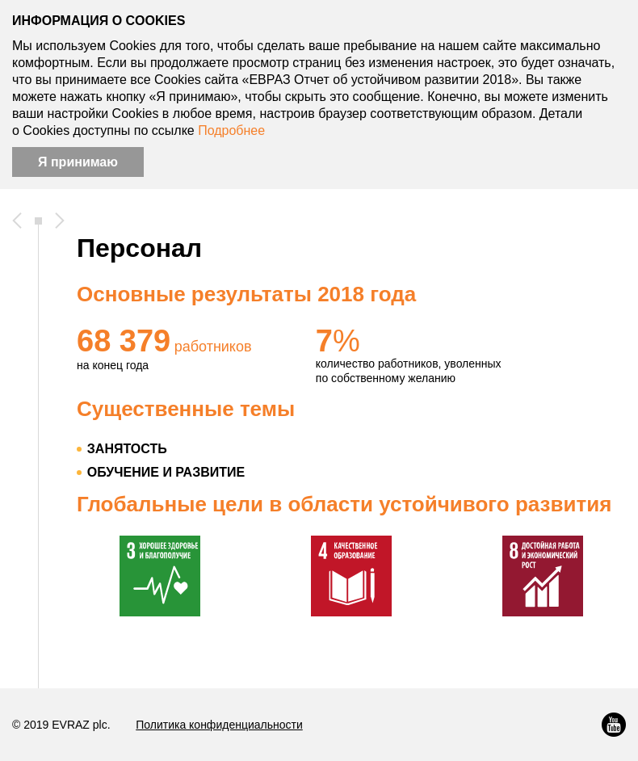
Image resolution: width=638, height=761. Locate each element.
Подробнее (231, 130)
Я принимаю (78, 162)
